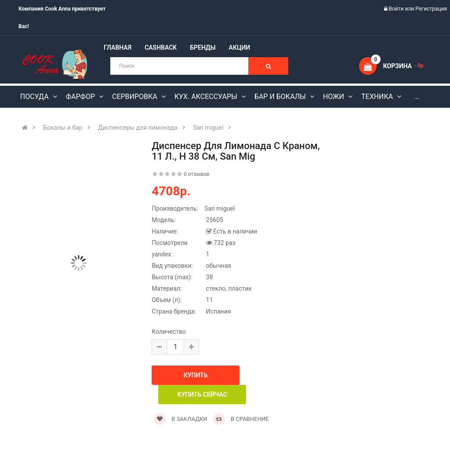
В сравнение (241, 419)
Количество (169, 331)
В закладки (180, 419)
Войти (397, 9)
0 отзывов (196, 174)
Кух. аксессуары (206, 96)
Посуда (35, 96)
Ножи (334, 96)
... (417, 96)
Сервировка (135, 96)
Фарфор (81, 96)
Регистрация (431, 9)
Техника (378, 96)
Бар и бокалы (281, 96)
